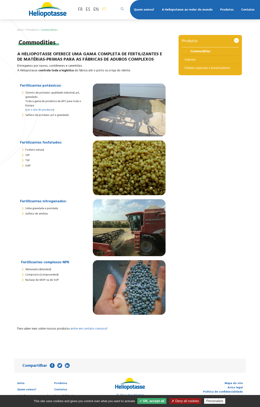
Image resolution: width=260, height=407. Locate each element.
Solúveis (190, 59)
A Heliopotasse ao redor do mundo (187, 9)
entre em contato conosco (89, 328)
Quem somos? (144, 9)
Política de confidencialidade (223, 392)
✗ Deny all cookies (185, 401)
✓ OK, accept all (151, 401)
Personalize (214, 401)
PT (104, 9)
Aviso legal (235, 387)
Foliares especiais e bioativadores (207, 68)
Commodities (200, 51)
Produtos (227, 9)
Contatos (248, 9)
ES (88, 9)
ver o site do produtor (39, 110)
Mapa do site (234, 383)
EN (96, 9)
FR (80, 9)
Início (20, 30)
